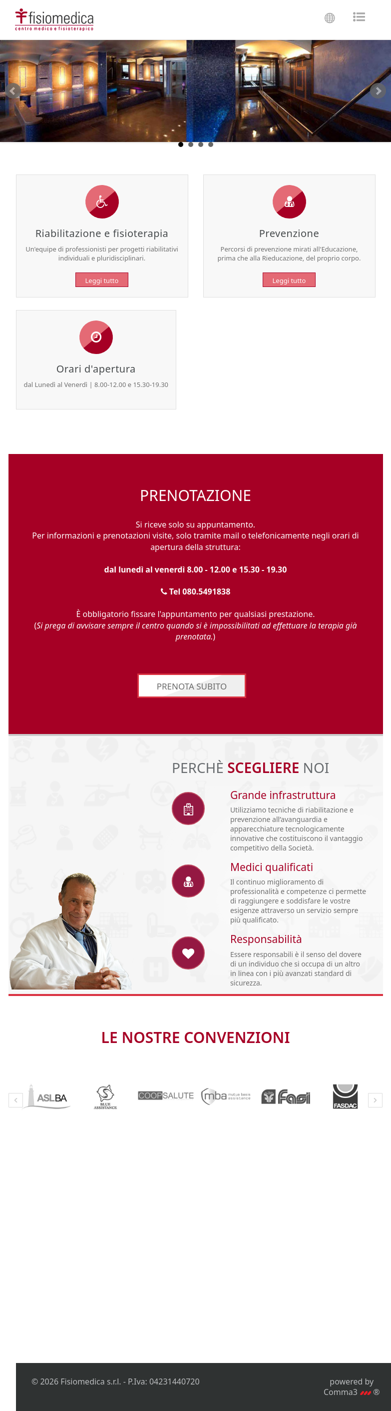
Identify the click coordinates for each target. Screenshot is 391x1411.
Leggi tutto (102, 280)
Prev (13, 91)
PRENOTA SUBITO (192, 687)
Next (378, 91)
